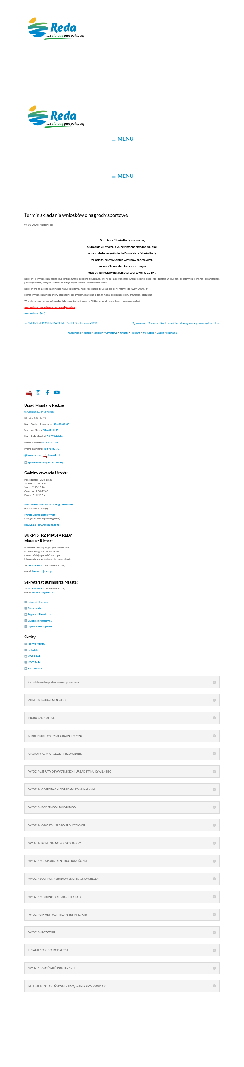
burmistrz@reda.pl (42, 571)
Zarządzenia (34, 608)
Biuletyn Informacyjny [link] (40, 620)
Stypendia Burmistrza (39, 614)
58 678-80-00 (61, 424)
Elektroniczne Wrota (39, 514)
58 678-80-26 (55, 436)
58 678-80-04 (50, 442)
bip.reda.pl (54, 455)
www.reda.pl (34, 455)
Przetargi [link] (135, 332)
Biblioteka (33, 650)
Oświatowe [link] (111, 332)
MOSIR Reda (34, 656)
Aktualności (46, 224)
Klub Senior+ (35, 668)
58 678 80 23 (36, 565)
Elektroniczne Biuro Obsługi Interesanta (48, 504)
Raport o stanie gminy (40, 626)
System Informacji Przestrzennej (45, 462)
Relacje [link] (87, 332)
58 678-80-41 (51, 430)
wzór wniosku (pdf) (34, 313)
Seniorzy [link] (98, 332)
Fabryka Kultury (36, 643)
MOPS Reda (34, 662)
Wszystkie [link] (148, 332)
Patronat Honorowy (38, 601)
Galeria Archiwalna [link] (167, 332)
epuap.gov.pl (53, 524)
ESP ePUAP (39, 524)
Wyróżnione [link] (74, 332)
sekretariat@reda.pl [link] (42, 592)
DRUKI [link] (28, 524)
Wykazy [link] (124, 332)
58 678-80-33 (51, 448)
